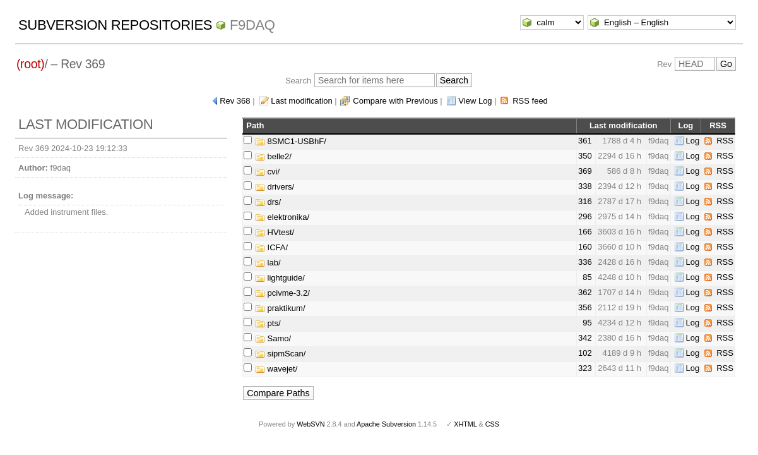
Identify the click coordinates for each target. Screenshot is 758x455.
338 (585, 186)
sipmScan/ (280, 353)
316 (585, 201)
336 (585, 262)
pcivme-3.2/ (282, 293)
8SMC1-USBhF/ (290, 141)
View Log (475, 101)
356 (585, 307)
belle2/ (273, 156)
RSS (724, 140)
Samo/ (273, 338)
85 (587, 277)
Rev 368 (235, 101)
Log (693, 140)
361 (585, 140)
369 (585, 171)
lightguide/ (280, 277)
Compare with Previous (395, 101)
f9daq (252, 25)
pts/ (268, 323)
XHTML (465, 424)
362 (585, 292)
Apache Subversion (386, 424)
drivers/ (274, 186)
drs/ (268, 202)
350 (585, 156)
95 (587, 322)
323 (585, 368)
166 (585, 231)
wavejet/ (276, 368)
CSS (492, 424)
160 (585, 247)
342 (585, 338)
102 (585, 353)
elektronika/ (282, 217)
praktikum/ (280, 308)
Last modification (302, 101)
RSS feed (530, 101)
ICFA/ (271, 247)
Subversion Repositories (115, 25)
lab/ (268, 262)
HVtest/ (274, 232)
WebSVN (310, 424)
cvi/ (267, 171)
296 (585, 216)
